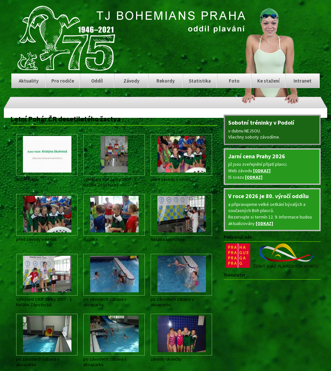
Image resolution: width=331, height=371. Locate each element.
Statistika (200, 81)
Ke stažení (268, 81)
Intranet (303, 81)
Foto (234, 81)
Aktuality (28, 81)
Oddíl (97, 81)
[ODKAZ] (262, 171)
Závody (131, 81)
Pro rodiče (62, 81)
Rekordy (165, 81)
